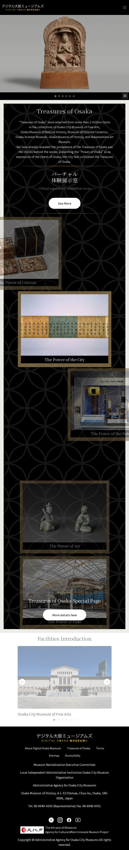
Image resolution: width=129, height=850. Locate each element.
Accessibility (72, 755)
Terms (100, 748)
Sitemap (54, 755)
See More (64, 203)
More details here (64, 615)
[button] (55, 96)
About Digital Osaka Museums (43, 748)
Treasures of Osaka (78, 748)
